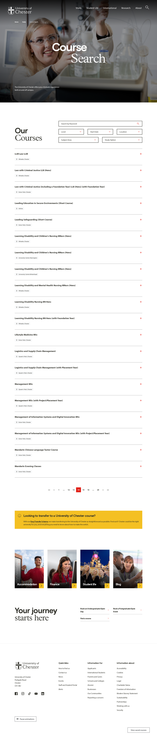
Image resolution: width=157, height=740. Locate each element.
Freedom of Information (126, 689)
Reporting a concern (95, 697)
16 (88, 490)
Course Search (34, 22)
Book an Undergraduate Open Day (95, 610)
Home (16, 22)
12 (69, 490)
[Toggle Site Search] (147, 7)
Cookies (120, 672)
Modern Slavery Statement (127, 693)
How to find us (64, 668)
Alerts (61, 689)
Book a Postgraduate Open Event (127, 610)
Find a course (95, 618)
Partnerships (121, 701)
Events (61, 681)
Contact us (63, 672)
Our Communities (94, 693)
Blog (118, 584)
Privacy (120, 676)
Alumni (90, 685)
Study (24, 22)
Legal (119, 681)
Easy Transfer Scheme (39, 521)
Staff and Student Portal (68, 685)
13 (74, 490)
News (61, 676)
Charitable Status (123, 685)
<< (49, 490)
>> (108, 490)
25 (98, 490)
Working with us (123, 706)
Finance (54, 584)
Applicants (92, 668)
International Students (96, 672)
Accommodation (27, 584)
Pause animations (25, 719)
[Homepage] (19, 11)
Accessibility (121, 668)
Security (120, 710)
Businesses (92, 689)
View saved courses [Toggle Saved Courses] (138, 730)
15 (83, 490)
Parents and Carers (95, 676)
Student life (89, 584)
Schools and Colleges (96, 681)
